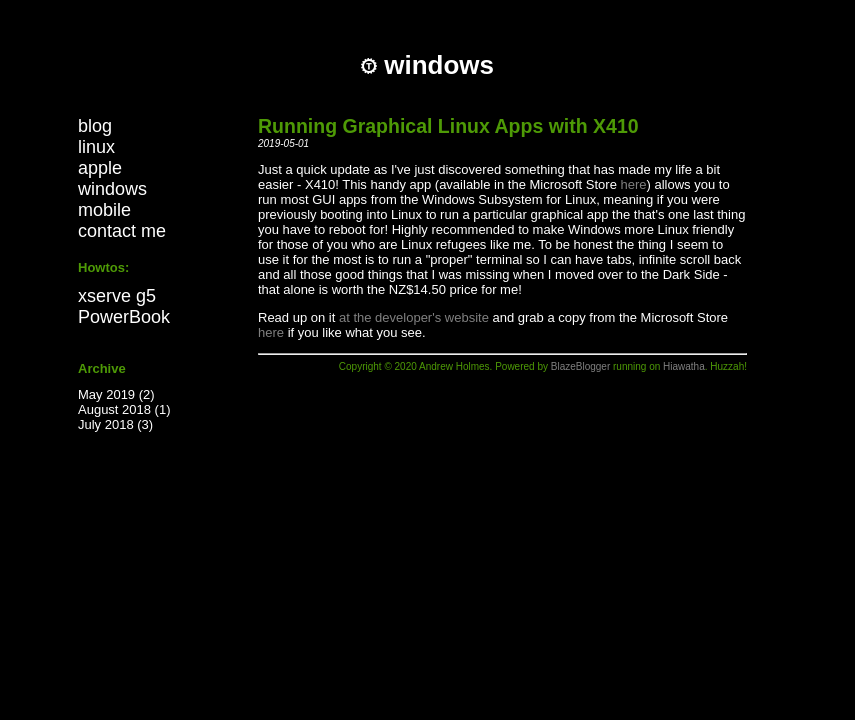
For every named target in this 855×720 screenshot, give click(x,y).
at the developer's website (414, 317)
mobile (104, 210)
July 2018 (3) (115, 424)
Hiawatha (684, 366)
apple (100, 168)
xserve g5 (117, 296)
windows (112, 189)
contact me (122, 231)
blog (95, 126)
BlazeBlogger (580, 366)
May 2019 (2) (116, 394)
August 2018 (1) (124, 409)
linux (96, 147)
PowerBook (124, 317)
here (634, 184)
